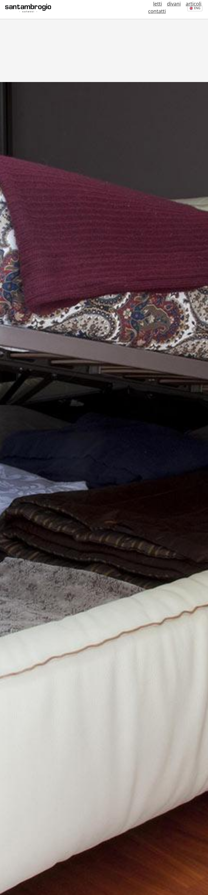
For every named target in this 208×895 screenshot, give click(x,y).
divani (146, 9)
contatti (178, 9)
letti (134, 9)
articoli (161, 9)
